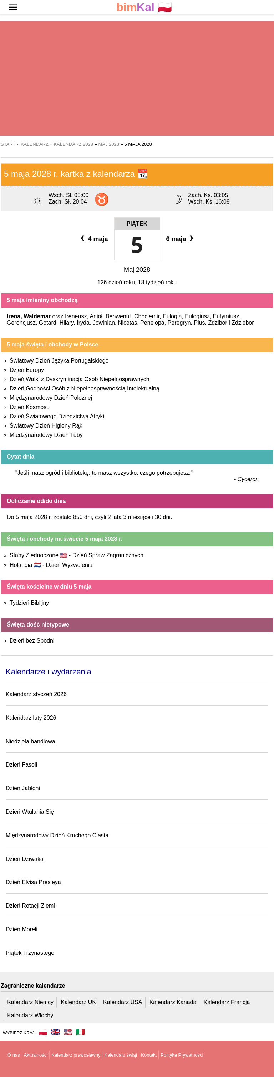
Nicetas (127, 323)
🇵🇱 (144, 7)
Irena (13, 316)
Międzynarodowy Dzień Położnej (51, 398)
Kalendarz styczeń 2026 (36, 694)
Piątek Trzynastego (30, 953)
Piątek (137, 224)
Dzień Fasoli (21, 765)
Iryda (83, 323)
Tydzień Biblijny (29, 603)
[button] (13, 7)
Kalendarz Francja (227, 1002)
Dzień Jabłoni (23, 788)
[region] (137, 78)
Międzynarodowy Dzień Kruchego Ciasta (57, 835)
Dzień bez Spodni (32, 641)
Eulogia (172, 316)
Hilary (67, 323)
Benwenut (118, 316)
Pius (199, 323)
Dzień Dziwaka (25, 859)
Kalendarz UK (78, 1002)
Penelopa (152, 323)
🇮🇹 (80, 1032)
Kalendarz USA (122, 1002)
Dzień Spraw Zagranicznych (107, 555)
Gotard (47, 323)
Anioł (96, 316)
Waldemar (37, 316)
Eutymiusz (226, 316)
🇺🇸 (68, 1032)
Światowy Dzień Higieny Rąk (46, 426)
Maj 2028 (137, 269)
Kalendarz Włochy (30, 1015)
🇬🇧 (55, 1032)
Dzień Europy (27, 370)
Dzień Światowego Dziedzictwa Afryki (57, 416)
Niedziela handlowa (30, 741)
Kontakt (149, 1055)
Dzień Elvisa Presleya (33, 882)
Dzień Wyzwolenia (69, 565)
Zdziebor (243, 323)
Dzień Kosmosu (30, 407)
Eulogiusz (197, 316)
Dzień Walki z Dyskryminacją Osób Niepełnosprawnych (79, 379)
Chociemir (146, 316)
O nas (13, 1055)
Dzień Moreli (21, 929)
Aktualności (35, 1055)
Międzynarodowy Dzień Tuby (46, 435)
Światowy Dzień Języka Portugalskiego (59, 361)
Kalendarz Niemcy (30, 1002)
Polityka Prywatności (182, 1055)
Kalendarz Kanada (173, 1002)
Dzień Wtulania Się (30, 812)
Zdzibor (217, 323)
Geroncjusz (21, 323)
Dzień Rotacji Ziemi (30, 906)
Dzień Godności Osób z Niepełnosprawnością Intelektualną (84, 388)
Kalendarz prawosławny (75, 1055)
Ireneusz (76, 316)
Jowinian (104, 323)
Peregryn (179, 323)
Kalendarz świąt (120, 1055)
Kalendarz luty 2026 (31, 718)
